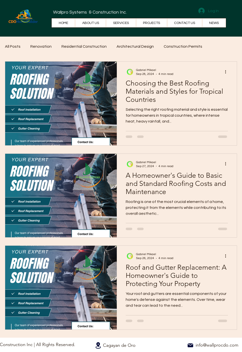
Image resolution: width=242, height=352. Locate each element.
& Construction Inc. (107, 12)
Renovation (41, 46)
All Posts (12, 46)
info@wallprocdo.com (217, 345)
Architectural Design (135, 46)
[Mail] (190, 345)
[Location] (98, 345)
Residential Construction (84, 46)
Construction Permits (183, 46)
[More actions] (227, 72)
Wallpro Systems (70, 12)
